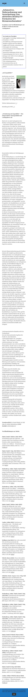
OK (14, 694)
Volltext (5, 447)
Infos (6, 465)
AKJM (4, 3)
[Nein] (26, 692)
